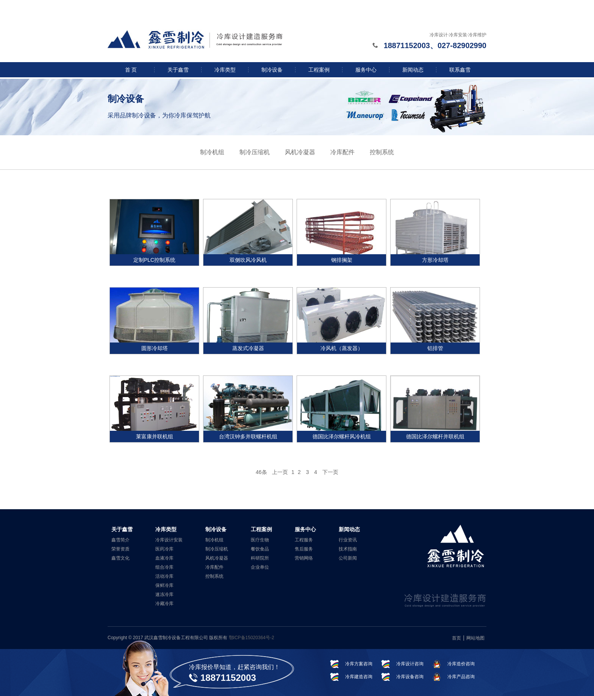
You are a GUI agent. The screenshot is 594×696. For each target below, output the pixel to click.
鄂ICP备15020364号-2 (251, 637)
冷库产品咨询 (461, 676)
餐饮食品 (260, 549)
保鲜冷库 (164, 585)
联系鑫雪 (460, 69)
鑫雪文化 (120, 558)
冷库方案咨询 (358, 663)
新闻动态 (413, 69)
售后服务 (304, 549)
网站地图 (475, 638)
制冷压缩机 (254, 152)
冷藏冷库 (164, 603)
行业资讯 (348, 540)
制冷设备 (272, 69)
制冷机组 (212, 152)
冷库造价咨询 (461, 663)
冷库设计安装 (169, 540)
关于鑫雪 (178, 69)
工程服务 (304, 540)
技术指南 (348, 549)
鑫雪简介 (120, 540)
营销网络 (304, 558)
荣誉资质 (120, 549)
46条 (261, 472)
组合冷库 (164, 567)
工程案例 (319, 69)
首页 (456, 638)
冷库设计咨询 (410, 663)
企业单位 (260, 567)
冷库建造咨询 (358, 676)
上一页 (280, 472)
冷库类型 (225, 69)
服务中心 (366, 69)
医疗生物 (260, 540)
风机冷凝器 (300, 152)
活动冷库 (164, 576)
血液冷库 (164, 558)
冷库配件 (342, 152)
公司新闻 (348, 558)
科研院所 (260, 558)
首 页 (131, 69)
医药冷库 (164, 549)
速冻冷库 (164, 594)
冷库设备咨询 (410, 676)
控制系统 (382, 152)
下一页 (330, 472)
